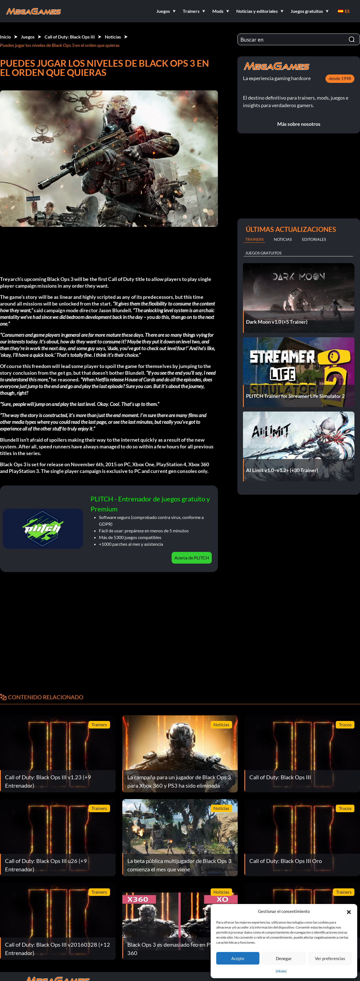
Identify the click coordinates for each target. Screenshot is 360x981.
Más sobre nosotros (298, 124)
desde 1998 (340, 78)
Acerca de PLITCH (191, 557)
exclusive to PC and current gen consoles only (156, 471)
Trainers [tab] (254, 239)
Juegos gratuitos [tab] (263, 253)
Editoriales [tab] (314, 239)
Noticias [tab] (283, 239)
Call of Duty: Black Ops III (70, 36)
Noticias (113, 36)
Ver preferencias (330, 958)
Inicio (5, 36)
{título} (281, 971)
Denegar (284, 958)
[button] (349, 911)
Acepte (237, 958)
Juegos (28, 36)
